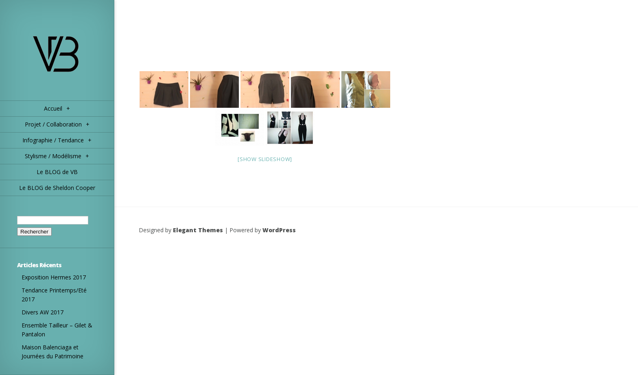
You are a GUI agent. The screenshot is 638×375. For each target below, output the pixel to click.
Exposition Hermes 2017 (54, 277)
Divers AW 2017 (42, 312)
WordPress (279, 230)
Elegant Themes (198, 230)
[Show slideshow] (265, 159)
